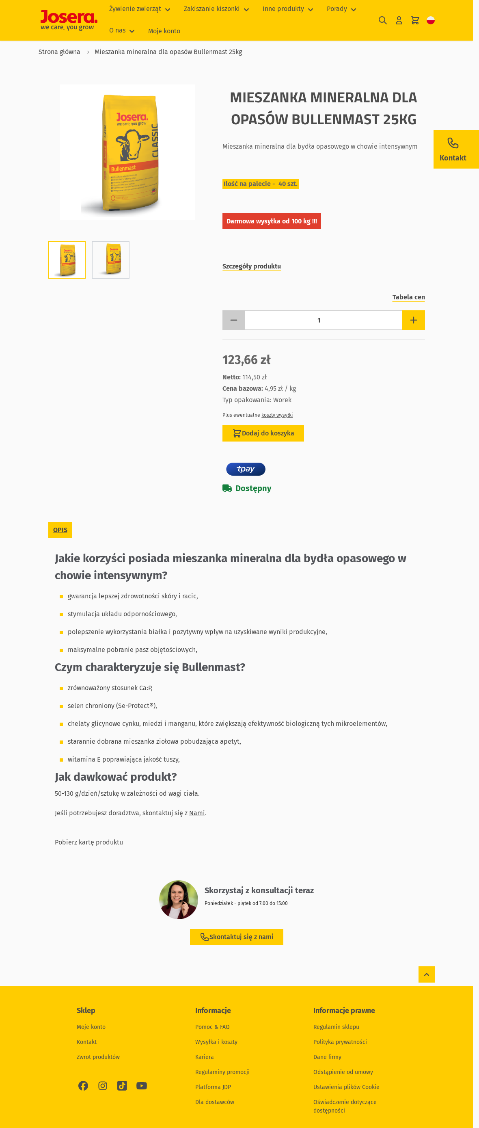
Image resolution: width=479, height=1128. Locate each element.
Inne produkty (283, 9)
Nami (197, 813)
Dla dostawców (214, 1102)
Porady (337, 9)
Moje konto (164, 31)
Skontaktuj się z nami (237, 937)
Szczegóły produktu (251, 266)
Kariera (204, 1057)
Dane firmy (327, 1057)
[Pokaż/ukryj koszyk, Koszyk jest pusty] (415, 20)
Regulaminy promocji (222, 1072)
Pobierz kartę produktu (89, 842)
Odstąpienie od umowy (343, 1072)
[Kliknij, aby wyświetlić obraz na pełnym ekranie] (127, 152)
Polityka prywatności (340, 1042)
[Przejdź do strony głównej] (69, 20)
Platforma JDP (213, 1087)
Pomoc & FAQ (212, 1027)
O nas (117, 30)
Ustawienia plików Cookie (346, 1087)
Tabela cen (409, 297)
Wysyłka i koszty (216, 1042)
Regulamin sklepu (336, 1027)
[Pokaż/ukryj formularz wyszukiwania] (382, 20)
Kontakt (87, 1042)
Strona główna (59, 52)
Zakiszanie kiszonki (212, 9)
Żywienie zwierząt (135, 9)
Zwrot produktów (98, 1057)
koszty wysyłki (277, 415)
